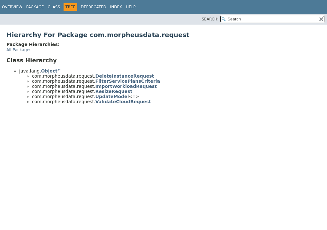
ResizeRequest (114, 91)
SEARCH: (210, 19)
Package (35, 7)
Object (49, 70)
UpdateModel (112, 96)
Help (131, 7)
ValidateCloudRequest (123, 101)
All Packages (18, 49)
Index (116, 7)
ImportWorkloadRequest (126, 86)
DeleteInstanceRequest (124, 76)
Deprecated (93, 7)
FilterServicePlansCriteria (127, 81)
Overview (12, 7)
